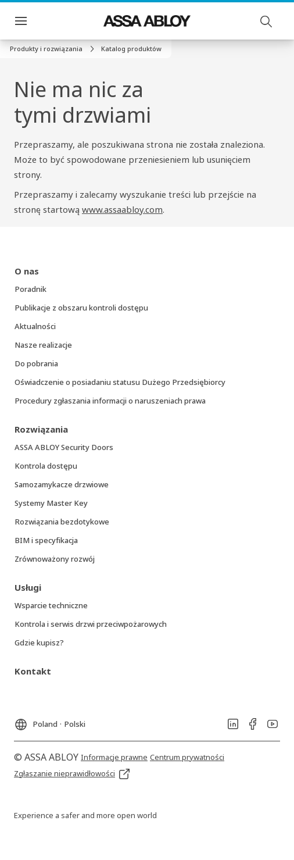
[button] (131, 49)
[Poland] (49, 721)
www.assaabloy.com (122, 209)
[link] (53, 49)
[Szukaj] (266, 21)
